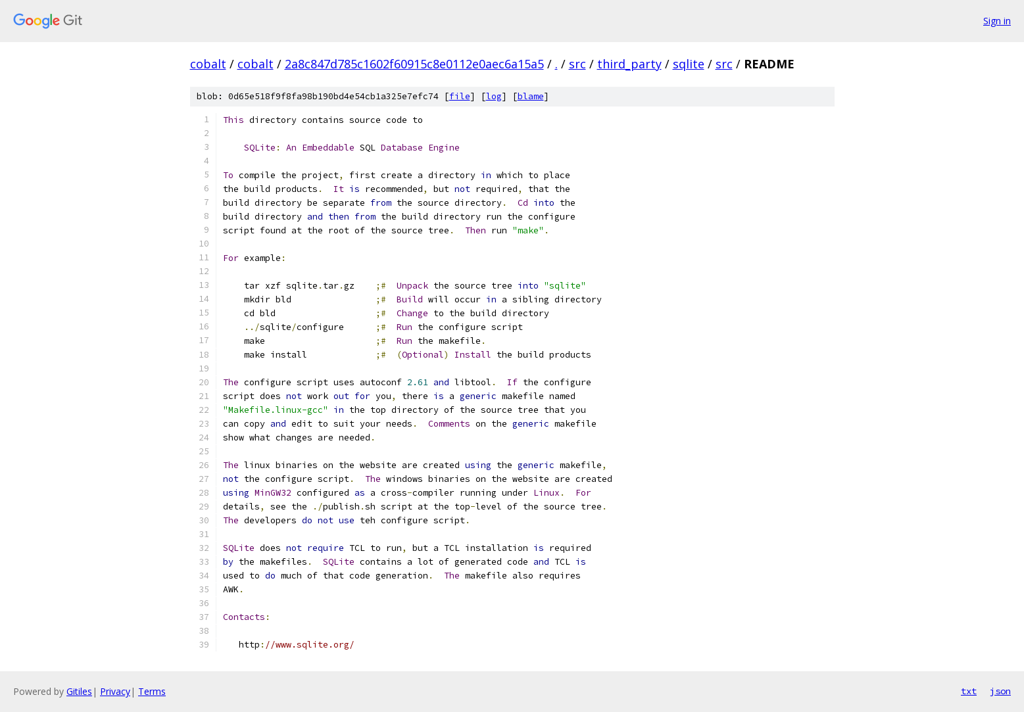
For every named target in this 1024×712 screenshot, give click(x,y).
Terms (152, 691)
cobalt (208, 64)
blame (531, 96)
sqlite (688, 64)
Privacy (115, 691)
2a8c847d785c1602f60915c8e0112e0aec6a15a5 (414, 64)
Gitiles (79, 691)
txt (969, 691)
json (1000, 691)
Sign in (997, 20)
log (494, 96)
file (459, 96)
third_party (629, 64)
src (577, 64)
